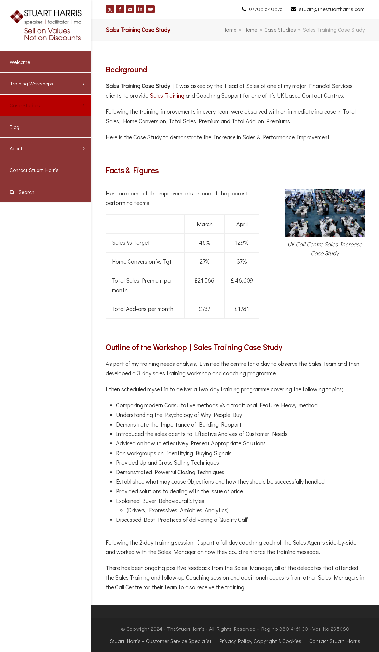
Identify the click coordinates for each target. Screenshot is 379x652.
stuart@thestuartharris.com (332, 9)
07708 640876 (266, 9)
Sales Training (167, 95)
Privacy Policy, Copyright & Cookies (260, 640)
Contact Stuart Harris (334, 640)
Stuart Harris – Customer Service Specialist (161, 640)
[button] (45, 191)
